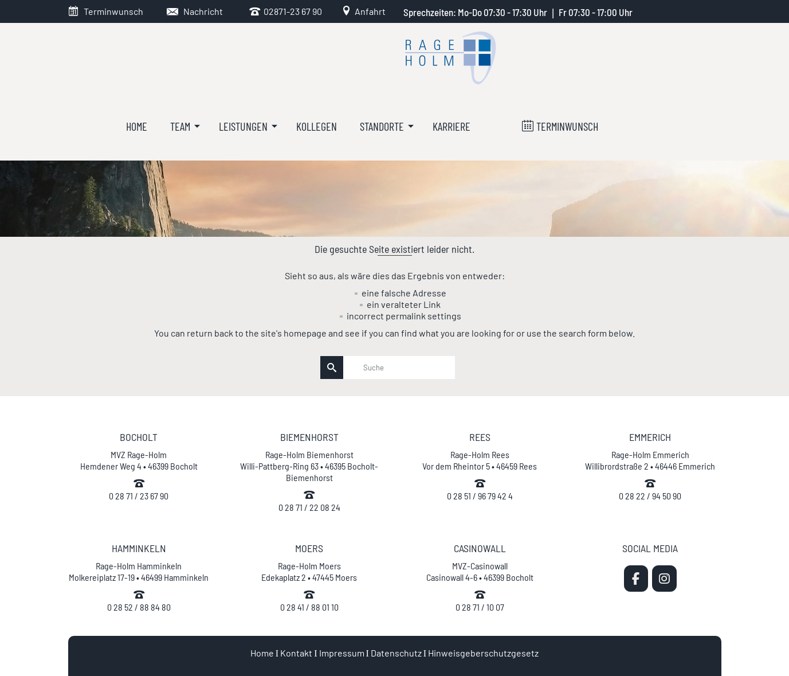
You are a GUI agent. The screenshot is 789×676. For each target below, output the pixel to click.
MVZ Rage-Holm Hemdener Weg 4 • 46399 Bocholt (139, 460)
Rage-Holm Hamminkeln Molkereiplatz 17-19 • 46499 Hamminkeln (139, 571)
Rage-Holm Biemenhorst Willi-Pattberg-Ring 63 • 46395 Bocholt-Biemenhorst (309, 466)
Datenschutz (396, 652)
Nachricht (203, 11)
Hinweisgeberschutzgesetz (483, 652)
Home (262, 652)
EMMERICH (650, 437)
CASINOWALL (480, 548)
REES (479, 437)
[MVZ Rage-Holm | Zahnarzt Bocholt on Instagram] (664, 578)
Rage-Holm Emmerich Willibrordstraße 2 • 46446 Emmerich (650, 460)
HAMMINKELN (139, 548)
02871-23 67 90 (291, 11)
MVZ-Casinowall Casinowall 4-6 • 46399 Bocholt (479, 571)
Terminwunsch (113, 11)
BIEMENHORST (309, 437)
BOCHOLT (139, 437)
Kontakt (296, 652)
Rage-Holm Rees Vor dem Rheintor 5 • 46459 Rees (479, 460)
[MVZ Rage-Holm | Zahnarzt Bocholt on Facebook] (636, 578)
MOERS (309, 548)
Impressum (341, 652)
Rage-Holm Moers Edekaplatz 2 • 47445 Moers (309, 571)
